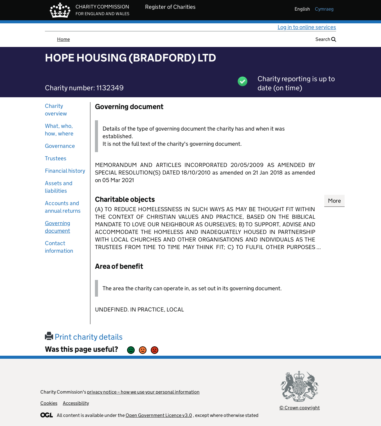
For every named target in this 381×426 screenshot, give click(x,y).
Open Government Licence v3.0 (159, 415)
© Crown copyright (299, 408)
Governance (60, 145)
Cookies (48, 403)
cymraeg (324, 9)
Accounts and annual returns (63, 207)
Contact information (59, 247)
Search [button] (325, 39)
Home (63, 39)
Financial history (65, 170)
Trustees (55, 158)
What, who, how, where (59, 129)
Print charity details (84, 337)
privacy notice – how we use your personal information (143, 392)
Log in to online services (307, 27)
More (334, 200)
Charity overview (56, 109)
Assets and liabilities (58, 187)
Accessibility (76, 403)
